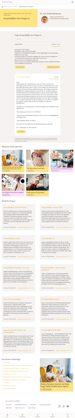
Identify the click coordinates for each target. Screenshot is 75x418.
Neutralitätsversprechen (21, 404)
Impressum (8, 404)
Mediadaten (33, 404)
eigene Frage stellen (54, 67)
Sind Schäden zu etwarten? (10, 388)
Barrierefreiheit (32, 408)
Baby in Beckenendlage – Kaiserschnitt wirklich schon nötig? (18, 365)
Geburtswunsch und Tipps (9, 374)
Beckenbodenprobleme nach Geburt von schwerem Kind (17, 377)
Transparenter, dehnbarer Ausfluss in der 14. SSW (15, 371)
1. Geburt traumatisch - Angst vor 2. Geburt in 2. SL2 (16, 368)
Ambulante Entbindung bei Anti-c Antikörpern (14, 380)
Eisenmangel (6, 362)
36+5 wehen (6, 382)
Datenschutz (9, 408)
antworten (21, 131)
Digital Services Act (20, 408)
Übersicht (18, 39)
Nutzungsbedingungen (45, 404)
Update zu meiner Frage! (9, 385)
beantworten (21, 67)
